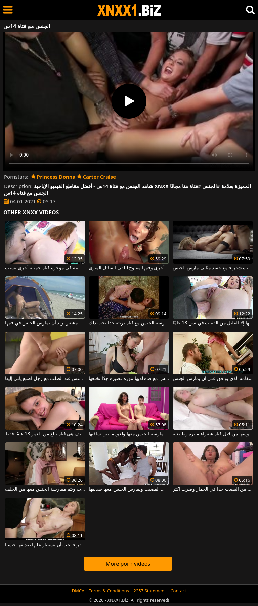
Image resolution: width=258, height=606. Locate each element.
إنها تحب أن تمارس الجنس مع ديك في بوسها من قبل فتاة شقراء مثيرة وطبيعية (213, 434)
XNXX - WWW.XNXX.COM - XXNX (129, 10)
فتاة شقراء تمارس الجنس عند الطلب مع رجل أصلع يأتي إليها (45, 378)
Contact (178, 591)
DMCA (78, 591)
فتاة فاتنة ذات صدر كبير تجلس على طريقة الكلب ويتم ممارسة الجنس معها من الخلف (45, 489)
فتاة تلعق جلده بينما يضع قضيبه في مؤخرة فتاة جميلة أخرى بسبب (45, 268)
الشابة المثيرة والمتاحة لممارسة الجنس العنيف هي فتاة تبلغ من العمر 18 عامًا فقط (45, 434)
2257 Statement (149, 591)
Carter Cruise (96, 176)
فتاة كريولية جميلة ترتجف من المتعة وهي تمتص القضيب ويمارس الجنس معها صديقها (129, 489)
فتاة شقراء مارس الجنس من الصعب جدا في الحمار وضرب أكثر (213, 489)
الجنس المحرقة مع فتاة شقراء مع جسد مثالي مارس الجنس (213, 268)
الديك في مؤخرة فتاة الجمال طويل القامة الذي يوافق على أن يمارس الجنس (213, 378)
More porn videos (128, 563)
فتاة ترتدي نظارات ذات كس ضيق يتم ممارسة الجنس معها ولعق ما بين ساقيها (129, 434)
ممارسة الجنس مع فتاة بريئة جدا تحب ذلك (129, 323)
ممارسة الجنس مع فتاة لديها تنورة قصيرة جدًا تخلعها (129, 378)
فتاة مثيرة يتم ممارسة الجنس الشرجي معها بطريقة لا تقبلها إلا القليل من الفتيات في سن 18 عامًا (213, 323)
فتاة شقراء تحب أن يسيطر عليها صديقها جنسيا (45, 545)
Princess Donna (53, 176)
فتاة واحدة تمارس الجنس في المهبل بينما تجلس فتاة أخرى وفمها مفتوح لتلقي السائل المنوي (129, 268)
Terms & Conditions (109, 591)
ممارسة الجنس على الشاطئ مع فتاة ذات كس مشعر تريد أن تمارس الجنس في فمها (45, 323)
